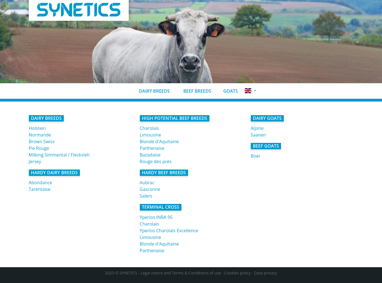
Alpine (257, 128)
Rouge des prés (156, 161)
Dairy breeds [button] (150, 91)
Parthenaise (152, 148)
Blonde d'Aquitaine (159, 141)
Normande (40, 135)
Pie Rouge (39, 148)
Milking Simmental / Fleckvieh (59, 155)
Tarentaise (39, 189)
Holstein (37, 128)
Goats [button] (227, 91)
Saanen (258, 135)
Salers (146, 196)
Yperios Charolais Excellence (169, 231)
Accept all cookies (320, 273)
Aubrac (147, 183)
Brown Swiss (42, 141)
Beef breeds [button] (192, 91)
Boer (255, 156)
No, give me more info (197, 277)
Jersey (35, 161)
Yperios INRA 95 (156, 217)
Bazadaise (150, 155)
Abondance (40, 183)
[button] (250, 91)
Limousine (150, 135)
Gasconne (150, 189)
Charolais (149, 128)
